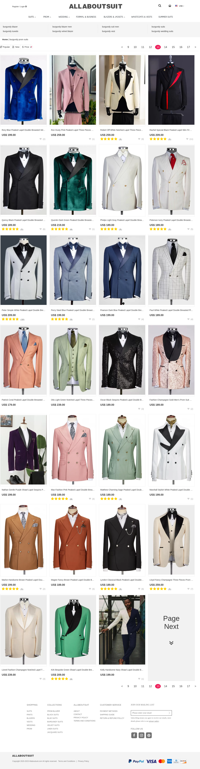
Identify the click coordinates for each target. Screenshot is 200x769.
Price (28, 47)
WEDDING (31, 725)
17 (188, 47)
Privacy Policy (83, 761)
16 (180, 47)
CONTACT (78, 714)
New (17, 47)
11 (142, 47)
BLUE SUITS (52, 718)
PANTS (30, 715)
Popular (6, 47)
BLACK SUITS (53, 715)
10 (135, 47)
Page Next (171, 630)
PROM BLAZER (53, 711)
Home (5, 39)
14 (165, 47)
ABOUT (77, 711)
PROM (29, 729)
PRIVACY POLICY (81, 718)
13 (157, 47)
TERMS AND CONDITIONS (85, 721)
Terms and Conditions (66, 761)
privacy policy (154, 721)
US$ (179, 6)
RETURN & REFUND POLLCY (112, 718)
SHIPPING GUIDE (107, 715)
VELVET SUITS (53, 725)
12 (150, 47)
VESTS (30, 722)
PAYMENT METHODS (109, 711)
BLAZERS (31, 718)
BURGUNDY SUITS (55, 722)
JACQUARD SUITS (55, 732)
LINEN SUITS (52, 729)
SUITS (29, 711)
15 (173, 47)
